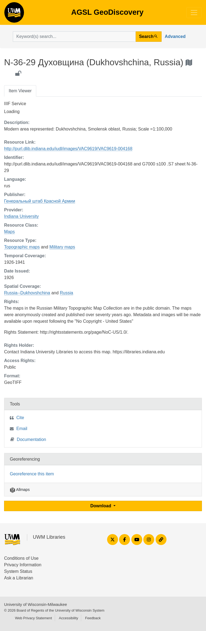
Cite (20, 417)
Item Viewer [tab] (20, 90)
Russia (66, 293)
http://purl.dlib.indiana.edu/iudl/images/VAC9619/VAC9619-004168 (68, 148)
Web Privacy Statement (33, 618)
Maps (9, 231)
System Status (18, 571)
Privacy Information (22, 564)
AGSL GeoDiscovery (14, 14)
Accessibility (68, 618)
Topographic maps (22, 247)
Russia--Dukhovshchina (27, 293)
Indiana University (21, 216)
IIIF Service (15, 103)
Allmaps (20, 489)
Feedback (93, 618)
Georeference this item (32, 474)
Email (21, 428)
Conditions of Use (21, 558)
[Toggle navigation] (194, 12)
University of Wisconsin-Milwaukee (35, 604)
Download (101, 505)
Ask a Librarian (18, 578)
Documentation (28, 439)
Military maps (62, 247)
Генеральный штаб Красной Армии (39, 201)
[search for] (74, 36)
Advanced (175, 36)
